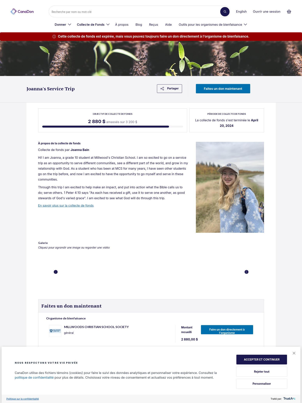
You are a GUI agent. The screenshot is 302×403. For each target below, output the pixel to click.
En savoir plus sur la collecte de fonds (66, 205)
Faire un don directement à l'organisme (227, 331)
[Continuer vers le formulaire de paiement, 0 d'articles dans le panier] (290, 11)
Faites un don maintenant (223, 89)
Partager (169, 89)
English (241, 11)
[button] (294, 353)
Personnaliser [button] (262, 383)
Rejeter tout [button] (261, 371)
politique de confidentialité (34, 377)
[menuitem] (63, 24)
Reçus (153, 24)
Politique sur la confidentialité (22, 398)
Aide (168, 24)
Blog (139, 24)
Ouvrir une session (267, 11)
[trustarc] (289, 399)
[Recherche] (136, 12)
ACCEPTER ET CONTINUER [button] (262, 359)
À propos (122, 24)
